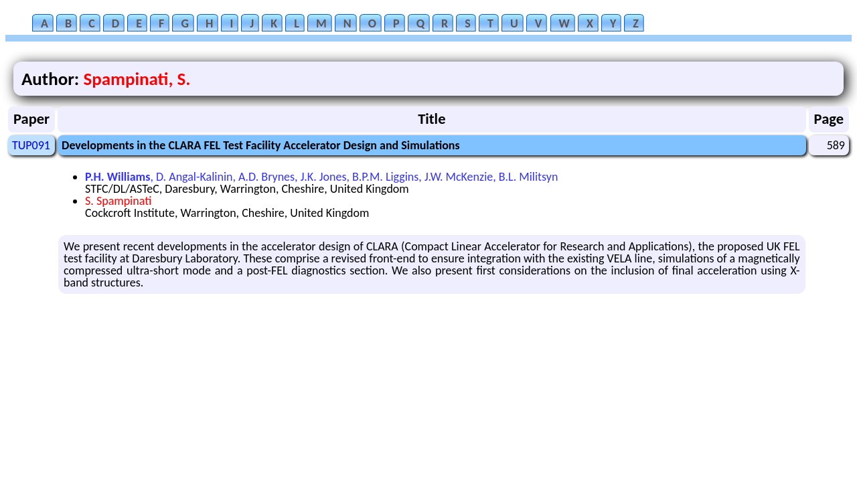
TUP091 (31, 145)
